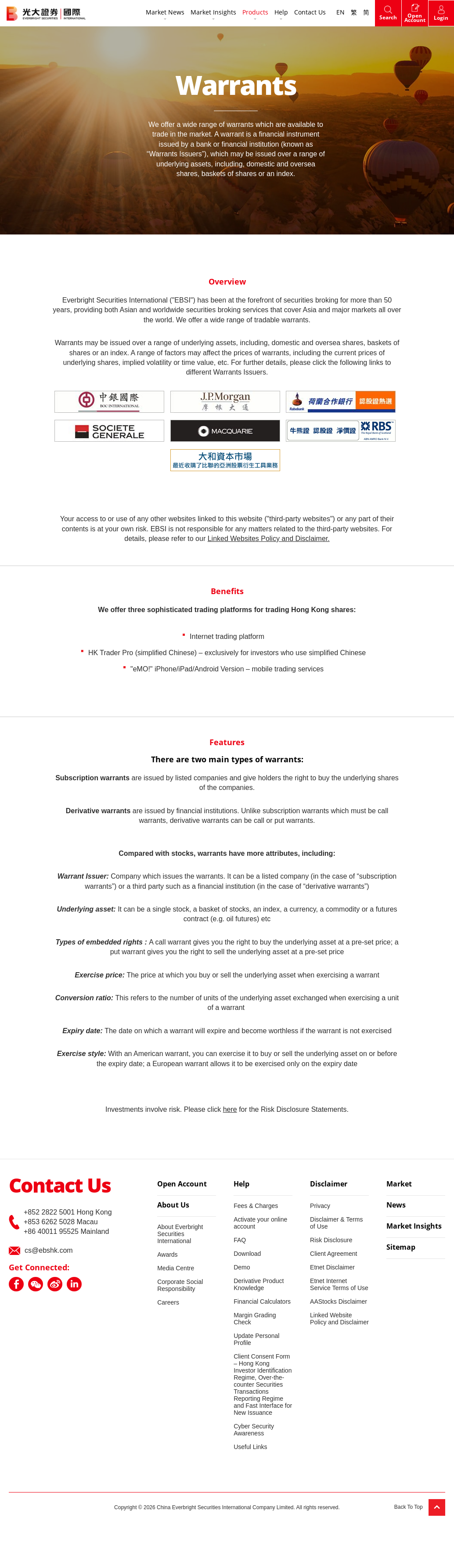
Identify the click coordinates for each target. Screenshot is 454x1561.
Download (247, 1253)
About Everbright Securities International (180, 1233)
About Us (173, 1205)
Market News (164, 13)
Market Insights (212, 13)
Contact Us (309, 13)
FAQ (240, 1240)
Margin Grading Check (255, 1319)
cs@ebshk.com (49, 1250)
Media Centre (175, 1268)
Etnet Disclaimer (332, 1267)
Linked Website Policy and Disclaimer (339, 1319)
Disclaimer (328, 1184)
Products (254, 13)
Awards (167, 1254)
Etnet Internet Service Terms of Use (339, 1284)
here (230, 1109)
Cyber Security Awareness (254, 1430)
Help (280, 13)
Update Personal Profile (256, 1339)
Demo (242, 1267)
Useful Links (250, 1446)
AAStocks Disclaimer (338, 1301)
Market (399, 1184)
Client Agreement (333, 1253)
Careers (168, 1302)
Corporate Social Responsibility (180, 1285)
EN (339, 13)
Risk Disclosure (331, 1240)
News (396, 1205)
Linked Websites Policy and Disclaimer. (269, 538)
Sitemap (400, 1247)
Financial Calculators (262, 1301)
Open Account (182, 1184)
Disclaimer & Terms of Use (336, 1223)
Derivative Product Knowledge (259, 1284)
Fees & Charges (256, 1205)
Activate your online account (260, 1223)
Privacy (320, 1205)
